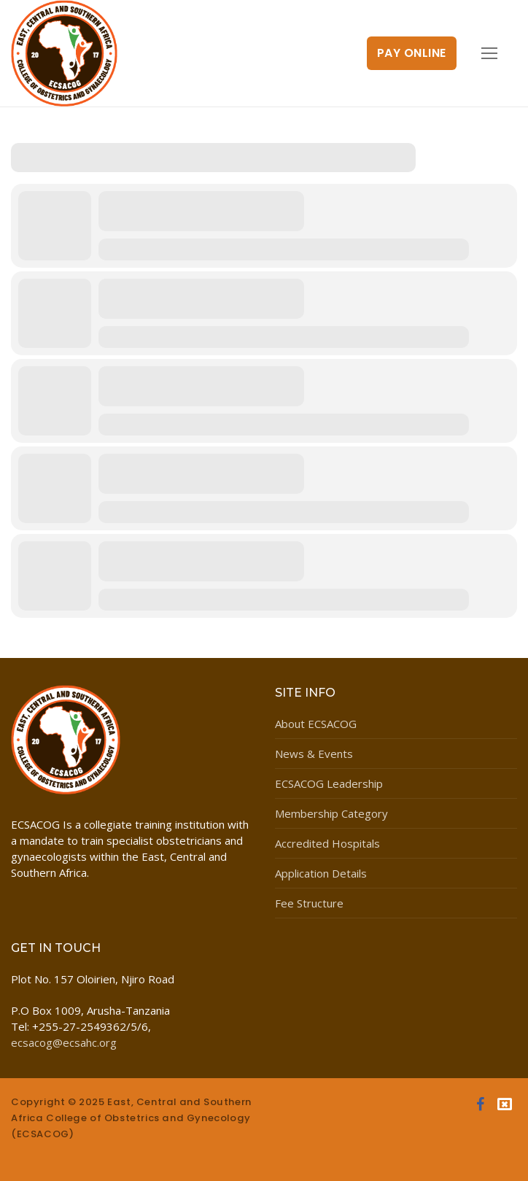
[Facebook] (480, 1104)
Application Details (321, 873)
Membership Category (331, 813)
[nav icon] (489, 53)
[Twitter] (504, 1104)
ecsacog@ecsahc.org (64, 1042)
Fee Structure (309, 903)
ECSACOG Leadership (329, 783)
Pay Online (411, 52)
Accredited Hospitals (327, 843)
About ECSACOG (316, 723)
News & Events (314, 753)
